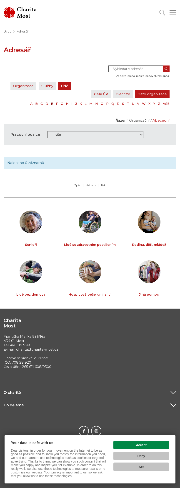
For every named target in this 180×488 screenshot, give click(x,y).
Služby (47, 86)
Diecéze (123, 94)
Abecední (161, 120)
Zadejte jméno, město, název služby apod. (143, 76)
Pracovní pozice (25, 134)
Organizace (23, 86)
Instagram (96, 431)
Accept (141, 445)
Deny (141, 456)
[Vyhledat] (162, 13)
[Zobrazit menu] (173, 13)
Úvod (8, 31)
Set (141, 467)
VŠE (166, 104)
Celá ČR (101, 94)
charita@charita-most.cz (37, 349)
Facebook (84, 431)
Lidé (64, 86)
